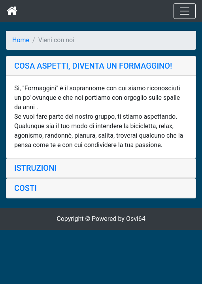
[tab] (101, 66)
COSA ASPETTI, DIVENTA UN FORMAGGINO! (93, 66)
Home (20, 40)
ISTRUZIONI (35, 168)
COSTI (25, 188)
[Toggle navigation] (185, 11)
